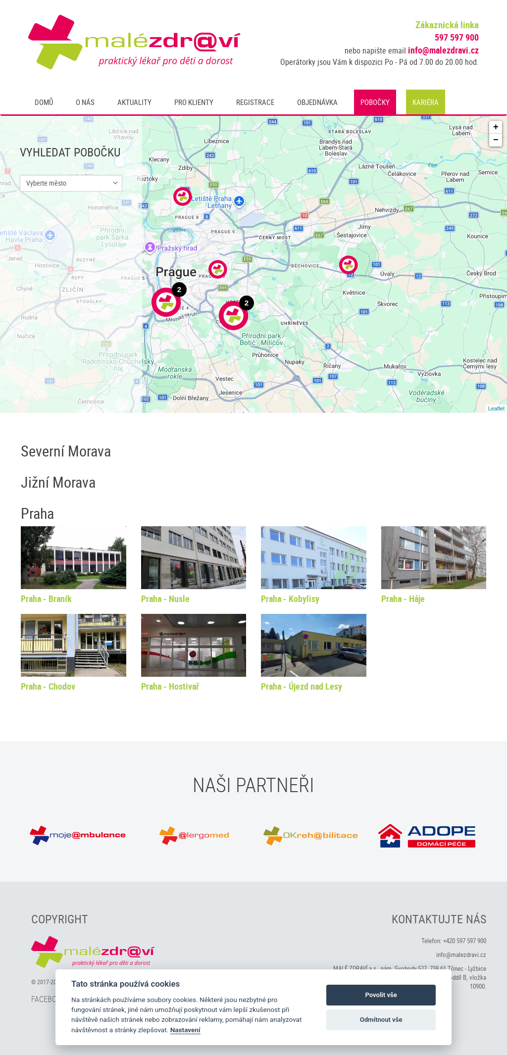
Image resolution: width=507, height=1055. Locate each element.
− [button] (496, 140)
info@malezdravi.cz (443, 50)
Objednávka (317, 102)
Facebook (48, 999)
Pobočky (375, 102)
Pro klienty (193, 102)
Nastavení (185, 1030)
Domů (44, 102)
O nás (85, 102)
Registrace (255, 102)
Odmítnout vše (381, 1019)
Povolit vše (381, 995)
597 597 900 (457, 37)
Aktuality (134, 102)
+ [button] (496, 127)
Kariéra (425, 102)
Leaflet (496, 408)
